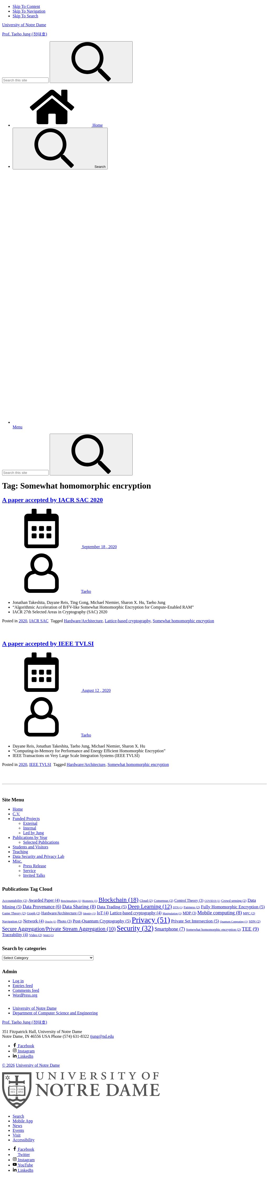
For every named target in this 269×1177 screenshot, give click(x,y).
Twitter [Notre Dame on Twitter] (21, 1154)
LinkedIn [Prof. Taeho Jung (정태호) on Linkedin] (23, 1056)
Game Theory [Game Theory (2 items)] (14, 913)
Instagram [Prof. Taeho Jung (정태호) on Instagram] (24, 1051)
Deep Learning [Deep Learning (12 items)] (150, 906)
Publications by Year (30, 837)
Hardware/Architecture (83, 621)
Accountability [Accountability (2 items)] (14, 901)
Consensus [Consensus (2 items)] (163, 901)
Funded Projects (26, 818)
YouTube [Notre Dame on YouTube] (23, 1165)
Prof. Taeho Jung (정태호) (24, 34)
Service (29, 870)
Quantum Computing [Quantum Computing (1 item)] (234, 921)
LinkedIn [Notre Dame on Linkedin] (23, 1170)
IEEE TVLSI (40, 764)
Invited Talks (34, 875)
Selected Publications (41, 842)
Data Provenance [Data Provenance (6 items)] (42, 906)
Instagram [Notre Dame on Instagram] (24, 1160)
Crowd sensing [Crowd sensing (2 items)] (233, 901)
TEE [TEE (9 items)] (250, 929)
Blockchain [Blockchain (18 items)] (118, 899)
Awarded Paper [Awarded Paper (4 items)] (44, 900)
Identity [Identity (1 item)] (89, 913)
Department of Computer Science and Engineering (55, 1013)
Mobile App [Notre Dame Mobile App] (23, 1121)
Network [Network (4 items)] (33, 921)
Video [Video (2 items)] (35, 935)
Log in (18, 981)
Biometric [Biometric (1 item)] (89, 900)
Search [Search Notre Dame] (18, 1116)
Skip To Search (25, 16)
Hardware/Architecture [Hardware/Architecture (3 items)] (61, 913)
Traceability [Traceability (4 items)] (15, 934)
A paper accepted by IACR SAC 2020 (52, 499)
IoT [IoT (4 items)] (103, 913)
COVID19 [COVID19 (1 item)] (212, 900)
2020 (23, 621)
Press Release (34, 866)
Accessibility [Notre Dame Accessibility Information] (24, 1140)
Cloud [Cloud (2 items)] (146, 901)
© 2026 (8, 1065)
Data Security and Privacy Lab (38, 856)
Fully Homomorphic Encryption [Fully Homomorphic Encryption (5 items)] (233, 906)
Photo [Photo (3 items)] (64, 921)
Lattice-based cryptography (128, 621)
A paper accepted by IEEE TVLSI (48, 643)
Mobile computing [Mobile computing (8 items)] (219, 912)
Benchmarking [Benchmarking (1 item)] (71, 900)
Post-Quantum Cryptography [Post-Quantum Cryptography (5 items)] (102, 921)
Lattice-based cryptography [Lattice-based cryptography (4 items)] (136, 913)
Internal (29, 828)
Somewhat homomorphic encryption (183, 621)
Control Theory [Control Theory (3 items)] (189, 900)
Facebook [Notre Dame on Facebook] (23, 1149)
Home (58, 125)
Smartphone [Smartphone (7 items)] (169, 929)
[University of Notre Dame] (81, 1107)
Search (60, 148)
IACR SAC (38, 621)
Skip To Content (26, 6)
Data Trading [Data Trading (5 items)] (112, 906)
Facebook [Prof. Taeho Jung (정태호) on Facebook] (23, 1046)
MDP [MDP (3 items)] (189, 913)
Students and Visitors (30, 847)
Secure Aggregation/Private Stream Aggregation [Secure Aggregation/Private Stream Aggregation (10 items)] (59, 929)
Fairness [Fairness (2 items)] (192, 907)
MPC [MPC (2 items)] (249, 913)
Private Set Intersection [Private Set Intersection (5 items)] (195, 921)
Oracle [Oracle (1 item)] (50, 921)
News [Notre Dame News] (17, 1125)
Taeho (86, 591)
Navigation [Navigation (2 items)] (12, 921)
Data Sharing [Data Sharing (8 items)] (79, 906)
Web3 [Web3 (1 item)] (48, 935)
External (30, 823)
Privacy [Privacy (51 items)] (151, 920)
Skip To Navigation (29, 11)
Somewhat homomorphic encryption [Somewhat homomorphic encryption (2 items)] (213, 929)
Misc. (17, 861)
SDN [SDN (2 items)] (254, 921)
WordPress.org (25, 995)
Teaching (20, 851)
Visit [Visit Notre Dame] (16, 1135)
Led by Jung (33, 833)
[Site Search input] (25, 80)
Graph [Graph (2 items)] (33, 913)
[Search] (91, 62)
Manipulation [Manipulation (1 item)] (172, 913)
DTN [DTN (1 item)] (178, 907)
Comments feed (26, 990)
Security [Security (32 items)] (135, 928)
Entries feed (23, 985)
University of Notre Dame (24, 25)
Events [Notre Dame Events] (18, 1130)
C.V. (16, 814)
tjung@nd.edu (102, 1036)
